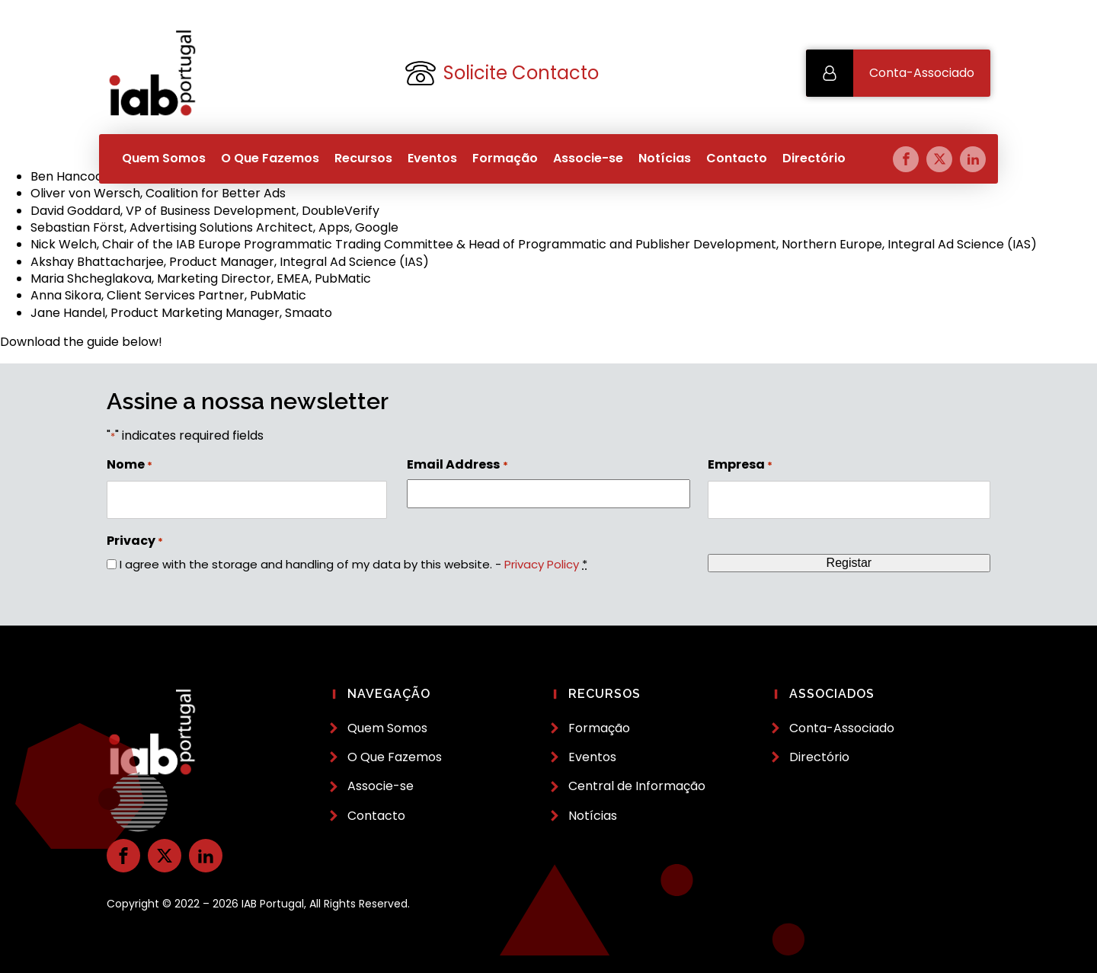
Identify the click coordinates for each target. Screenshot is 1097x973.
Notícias (664, 158)
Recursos (363, 158)
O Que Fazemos (270, 158)
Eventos (432, 158)
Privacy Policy (541, 564)
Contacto (736, 158)
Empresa (740, 464)
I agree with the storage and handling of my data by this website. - (353, 564)
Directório (814, 158)
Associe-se (588, 158)
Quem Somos (164, 158)
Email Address (457, 464)
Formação (505, 158)
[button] (898, 73)
